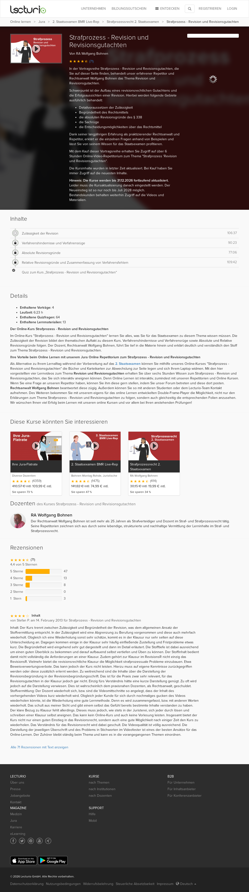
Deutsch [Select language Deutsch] (186, 884)
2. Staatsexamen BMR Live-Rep (76, 22)
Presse (15, 789)
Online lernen (20, 22)
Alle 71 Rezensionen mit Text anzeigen (39, 747)
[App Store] (23, 860)
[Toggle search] (190, 9)
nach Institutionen (102, 789)
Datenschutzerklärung (27, 884)
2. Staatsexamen (128, 364)
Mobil (93, 821)
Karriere (16, 827)
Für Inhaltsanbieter (182, 789)
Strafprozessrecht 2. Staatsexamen (133, 22)
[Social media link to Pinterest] (31, 841)
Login (232, 9)
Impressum (165, 884)
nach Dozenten (100, 796)
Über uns (17, 782)
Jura (41, 22)
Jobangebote (20, 796)
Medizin (16, 814)
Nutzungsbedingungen (63, 884)
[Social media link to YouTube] (39, 841)
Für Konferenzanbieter (185, 796)
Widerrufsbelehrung (98, 884)
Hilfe (92, 814)
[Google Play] (53, 860)
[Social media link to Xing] (48, 841)
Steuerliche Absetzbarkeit (135, 884)
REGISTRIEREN (210, 9)
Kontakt (15, 802)
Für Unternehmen (181, 782)
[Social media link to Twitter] (22, 841)
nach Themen (99, 782)
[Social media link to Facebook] (13, 841)
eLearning (17, 834)
